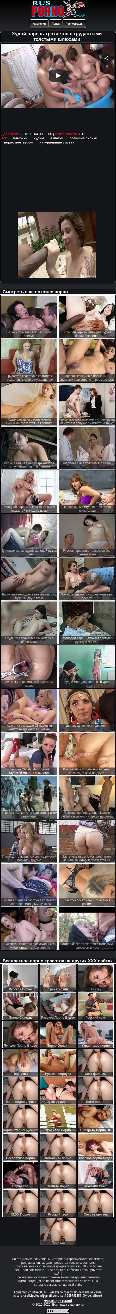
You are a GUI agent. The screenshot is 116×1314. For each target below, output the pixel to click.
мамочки (20, 138)
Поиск (55, 23)
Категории (39, 23)
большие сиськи (83, 138)
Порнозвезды (74, 23)
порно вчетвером (18, 142)
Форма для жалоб (58, 1301)
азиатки (56, 138)
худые (39, 138)
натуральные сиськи (57, 142)
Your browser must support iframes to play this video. (57, 87)
